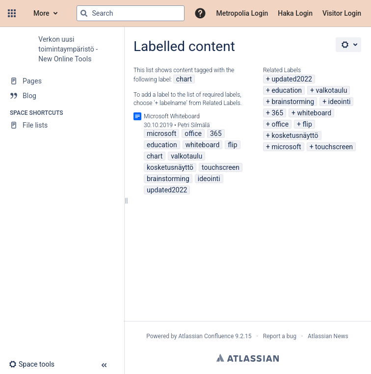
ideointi (339, 102)
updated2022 (291, 79)
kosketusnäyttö (294, 135)
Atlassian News (328, 336)
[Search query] (131, 13)
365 (277, 113)
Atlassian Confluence (206, 336)
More (41, 13)
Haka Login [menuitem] (295, 13)
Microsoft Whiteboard (172, 116)
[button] (12, 13)
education (286, 90)
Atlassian (247, 357)
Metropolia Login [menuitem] (242, 13)
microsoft (286, 147)
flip (307, 124)
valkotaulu (331, 90)
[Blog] (62, 95)
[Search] (84, 13)
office (280, 124)
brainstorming (292, 102)
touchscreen (334, 147)
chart (184, 79)
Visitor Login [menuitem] (341, 13)
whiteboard (314, 113)
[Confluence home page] (23, 13)
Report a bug (279, 336)
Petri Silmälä (194, 125)
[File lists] (62, 125)
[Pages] (62, 81)
